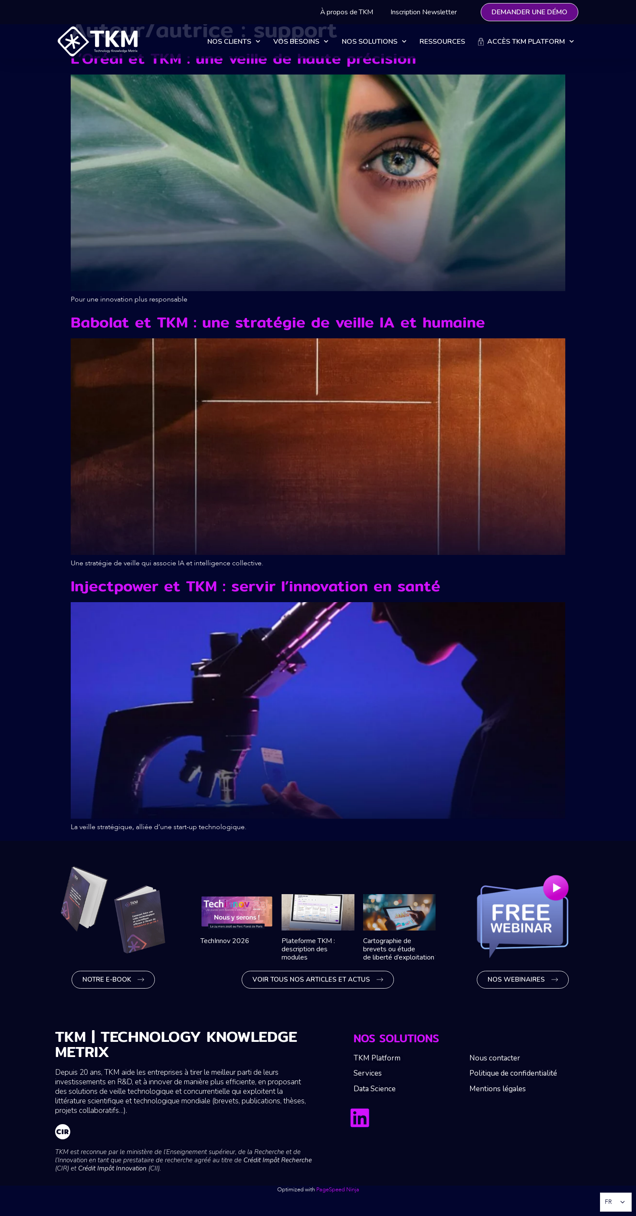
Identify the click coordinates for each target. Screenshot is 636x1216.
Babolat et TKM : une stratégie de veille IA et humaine (278, 322)
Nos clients (233, 41)
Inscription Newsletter (423, 12)
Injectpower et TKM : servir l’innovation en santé (255, 586)
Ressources (442, 41)
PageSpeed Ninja (337, 1189)
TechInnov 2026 (224, 941)
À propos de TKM (347, 12)
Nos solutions (374, 41)
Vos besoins (300, 41)
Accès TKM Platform (526, 41)
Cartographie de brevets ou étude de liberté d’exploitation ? (401, 949)
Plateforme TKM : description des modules (308, 949)
